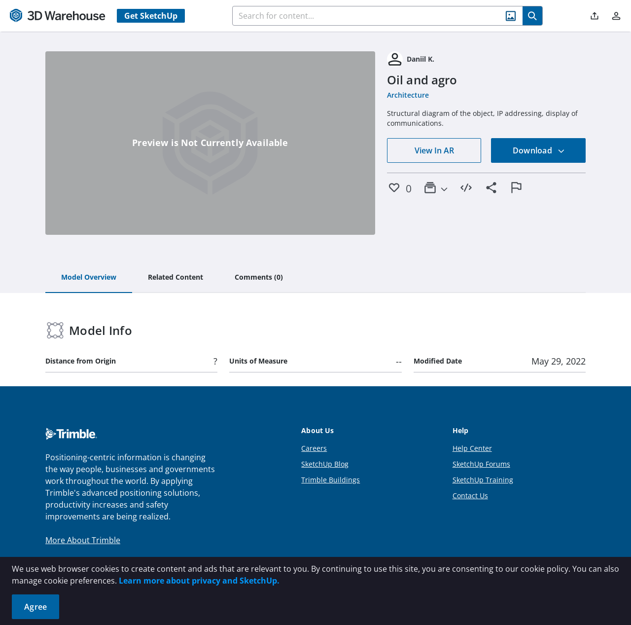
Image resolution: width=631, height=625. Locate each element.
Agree (35, 606)
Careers (314, 448)
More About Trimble (82, 540)
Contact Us (470, 495)
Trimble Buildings (330, 479)
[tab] (88, 277)
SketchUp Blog (325, 464)
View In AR (434, 150)
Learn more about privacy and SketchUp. (199, 580)
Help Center (472, 448)
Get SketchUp (150, 15)
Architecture (408, 95)
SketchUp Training (483, 479)
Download (539, 150)
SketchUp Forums (481, 464)
